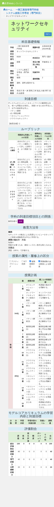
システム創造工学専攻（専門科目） (24, 13)
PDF (48, 34)
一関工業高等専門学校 (27, 9)
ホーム (7, 9)
